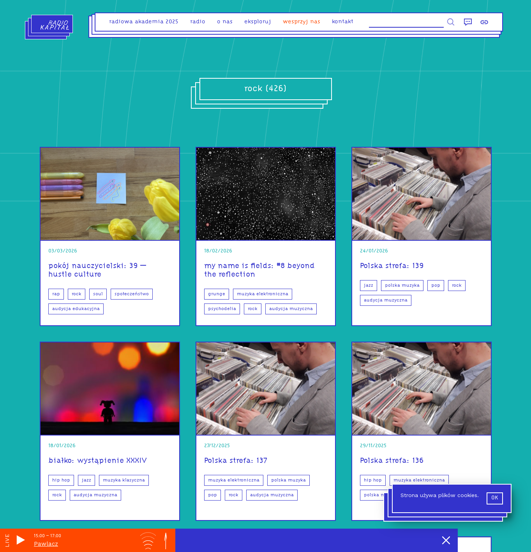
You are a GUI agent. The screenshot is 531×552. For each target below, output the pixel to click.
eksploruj (257, 22)
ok (494, 498)
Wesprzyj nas (301, 22)
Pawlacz (46, 543)
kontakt (342, 22)
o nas (225, 22)
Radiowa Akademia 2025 (143, 22)
